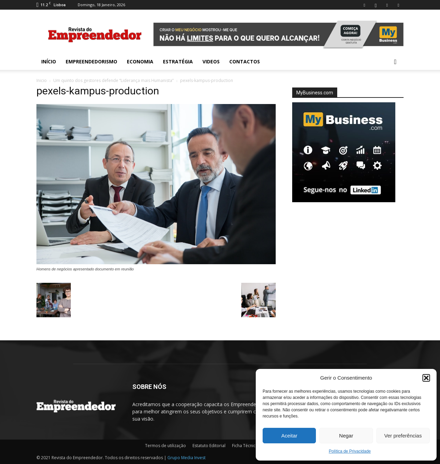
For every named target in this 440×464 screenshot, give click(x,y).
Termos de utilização (165, 445)
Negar (346, 436)
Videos (211, 61)
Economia (140, 61)
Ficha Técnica (245, 445)
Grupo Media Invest (186, 458)
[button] (426, 377)
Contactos (244, 61)
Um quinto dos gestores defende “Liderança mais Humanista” (113, 80)
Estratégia (178, 61)
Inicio (41, 80)
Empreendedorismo (91, 61)
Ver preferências (403, 436)
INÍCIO (48, 61)
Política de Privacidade (350, 451)
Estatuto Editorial (209, 445)
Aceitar (289, 436)
